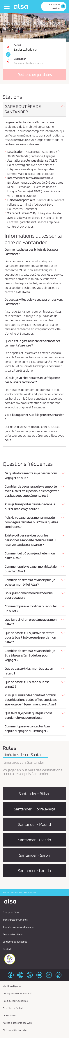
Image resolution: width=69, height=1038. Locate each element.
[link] (7, 54)
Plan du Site (9, 1015)
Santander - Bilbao (34, 793)
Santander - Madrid (34, 824)
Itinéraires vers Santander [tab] (23, 763)
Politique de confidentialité (17, 993)
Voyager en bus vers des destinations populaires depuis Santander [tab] (32, 772)
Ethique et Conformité (14, 1030)
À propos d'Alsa (11, 912)
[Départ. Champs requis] (34, 45)
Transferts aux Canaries (15, 919)
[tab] (34, 109)
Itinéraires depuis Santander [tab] (25, 755)
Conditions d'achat (13, 1008)
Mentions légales (12, 986)
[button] (34, 109)
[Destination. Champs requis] (34, 60)
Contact (7, 948)
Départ (17, 45)
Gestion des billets (12, 934)
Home (6, 892)
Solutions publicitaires (15, 941)
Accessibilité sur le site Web (17, 1022)
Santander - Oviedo (34, 839)
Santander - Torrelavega (34, 809)
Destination (20, 58)
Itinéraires (17, 892)
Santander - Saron (34, 855)
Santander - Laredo (34, 870)
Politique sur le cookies (15, 1000)
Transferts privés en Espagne (18, 926)
